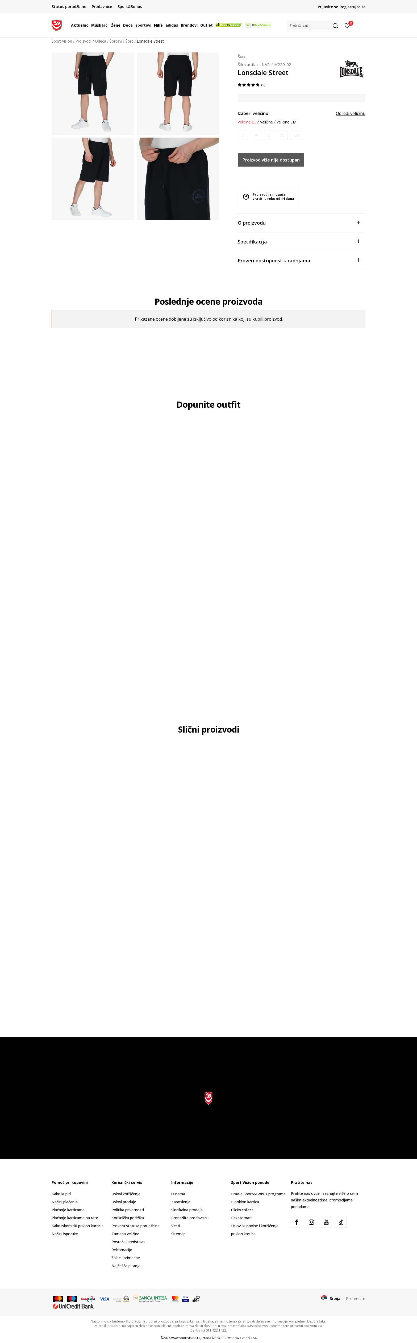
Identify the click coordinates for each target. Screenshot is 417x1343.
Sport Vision (62, 41)
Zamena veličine (125, 1233)
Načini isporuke (65, 1233)
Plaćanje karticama (68, 1209)
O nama (178, 1193)
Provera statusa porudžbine (135, 1225)
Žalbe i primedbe (125, 1257)
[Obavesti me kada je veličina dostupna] (243, 135)
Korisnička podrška (127, 1217)
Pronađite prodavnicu (189, 1217)
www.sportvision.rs (185, 1338)
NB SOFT (218, 1338)
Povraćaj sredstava (128, 1241)
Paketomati (241, 1217)
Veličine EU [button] (247, 122)
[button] (313, 25)
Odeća (100, 41)
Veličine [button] (266, 122)
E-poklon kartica (245, 1201)
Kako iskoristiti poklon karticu (77, 1225)
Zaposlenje (180, 1201)
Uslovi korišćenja (125, 1193)
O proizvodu (299, 222)
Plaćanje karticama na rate (75, 1217)
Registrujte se (352, 6)
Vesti (175, 1225)
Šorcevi (116, 41)
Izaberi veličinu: (253, 113)
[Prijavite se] (347, 25)
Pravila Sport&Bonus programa (258, 1193)
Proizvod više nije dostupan (271, 160)
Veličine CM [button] (286, 122)
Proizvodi (83, 41)
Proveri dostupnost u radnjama (299, 260)
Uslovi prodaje (123, 1201)
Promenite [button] (355, 1298)
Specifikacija (299, 241)
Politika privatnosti (127, 1209)
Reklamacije (121, 1249)
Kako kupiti (61, 1193)
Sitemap (178, 1233)
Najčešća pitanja (125, 1265)
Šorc (129, 41)
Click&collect (242, 1209)
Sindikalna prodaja (187, 1209)
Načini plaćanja (65, 1201)
